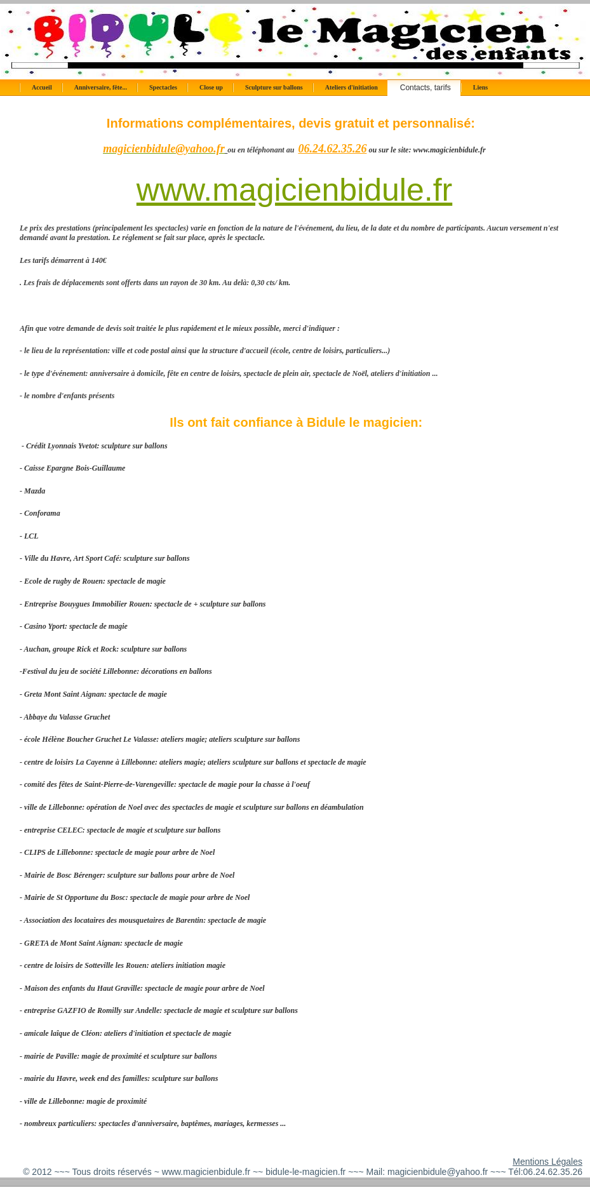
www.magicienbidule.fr (294, 190)
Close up (211, 87)
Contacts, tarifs (425, 87)
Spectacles (163, 87)
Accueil (42, 87)
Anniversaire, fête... (100, 87)
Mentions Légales (547, 1162)
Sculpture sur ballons (274, 87)
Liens (480, 87)
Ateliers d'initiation (351, 87)
